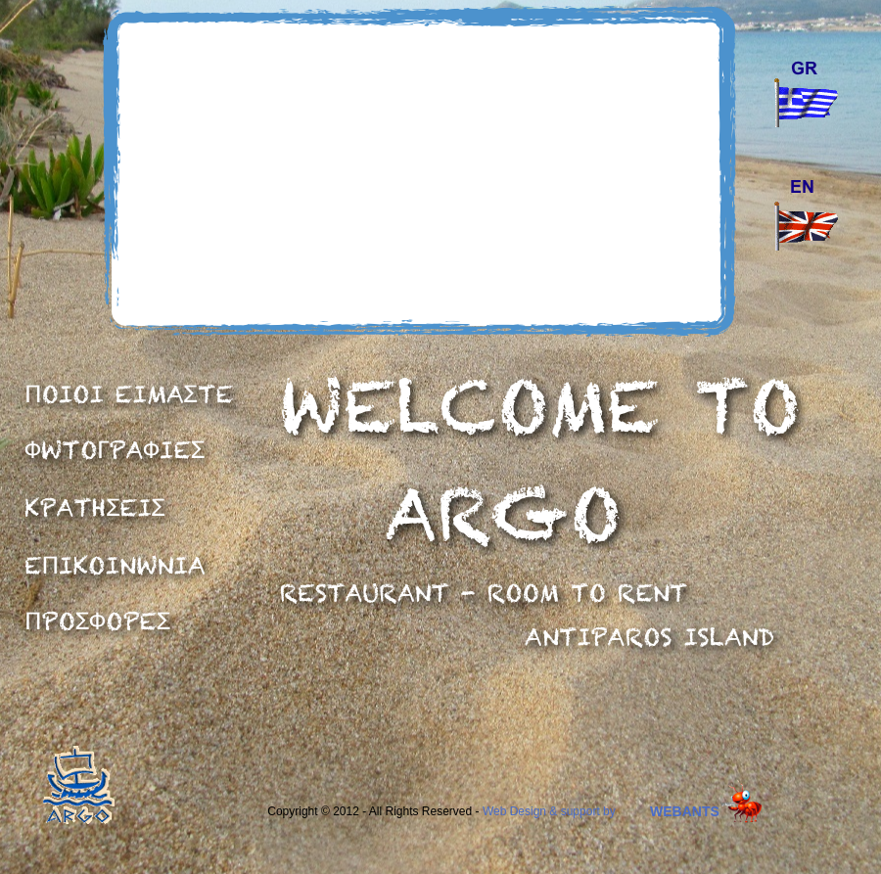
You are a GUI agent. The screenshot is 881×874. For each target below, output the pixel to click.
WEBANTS (684, 811)
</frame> (416, 172)
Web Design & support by (549, 811)
